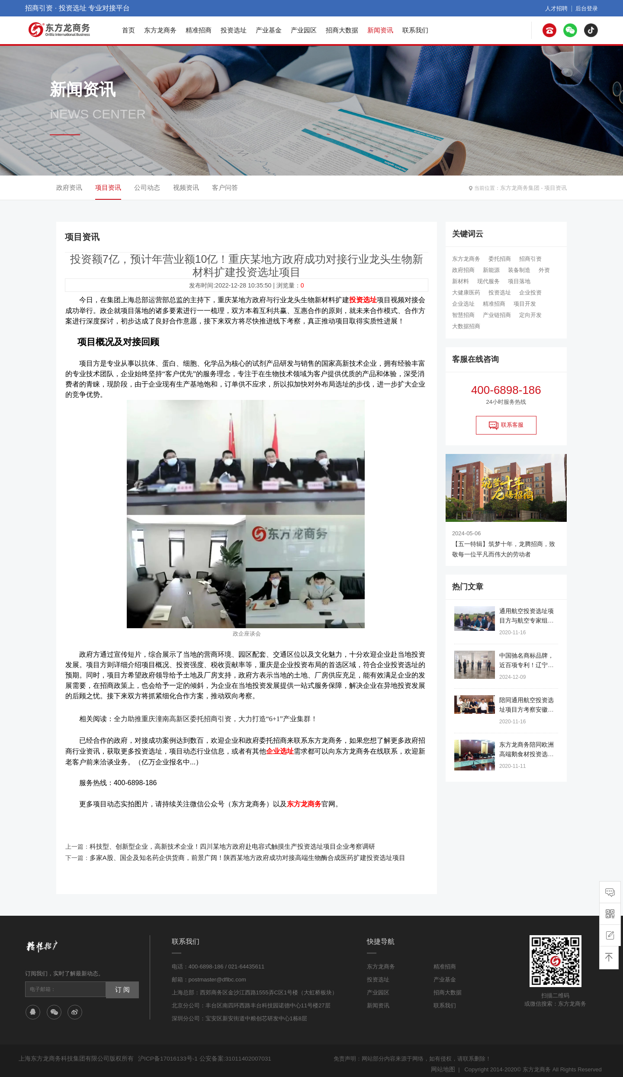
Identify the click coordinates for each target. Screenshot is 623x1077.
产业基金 (269, 30)
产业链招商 (497, 315)
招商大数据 (342, 30)
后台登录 (587, 8)
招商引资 (530, 259)
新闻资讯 (380, 30)
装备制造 (519, 270)
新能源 (491, 270)
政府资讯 (69, 187)
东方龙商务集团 (523, 188)
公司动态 (147, 187)
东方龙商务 (160, 30)
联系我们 (415, 30)
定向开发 (530, 315)
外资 (544, 270)
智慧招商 (463, 315)
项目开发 (525, 303)
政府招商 (463, 270)
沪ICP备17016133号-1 (166, 1052)
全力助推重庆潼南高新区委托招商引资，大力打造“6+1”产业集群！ (216, 717)
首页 (128, 30)
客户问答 (225, 187)
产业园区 (304, 30)
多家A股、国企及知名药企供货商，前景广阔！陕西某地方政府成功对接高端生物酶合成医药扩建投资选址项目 (237, 852)
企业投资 (530, 292)
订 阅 (121, 983)
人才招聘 (559, 8)
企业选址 (463, 303)
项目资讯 (556, 188)
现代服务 (488, 281)
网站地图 (444, 1063)
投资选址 (234, 30)
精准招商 (199, 30)
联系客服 (506, 425)
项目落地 (519, 281)
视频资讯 (186, 187)
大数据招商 (466, 326)
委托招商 (499, 259)
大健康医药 (466, 292)
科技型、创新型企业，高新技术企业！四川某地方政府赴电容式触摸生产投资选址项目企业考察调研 (223, 842)
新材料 (460, 281)
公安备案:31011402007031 (230, 1052)
